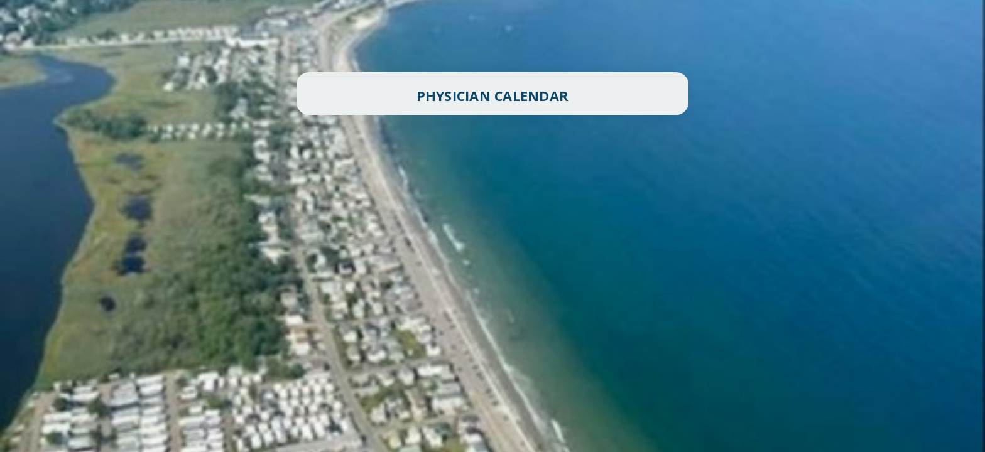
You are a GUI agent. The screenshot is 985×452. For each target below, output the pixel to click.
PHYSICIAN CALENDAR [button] (492, 96)
